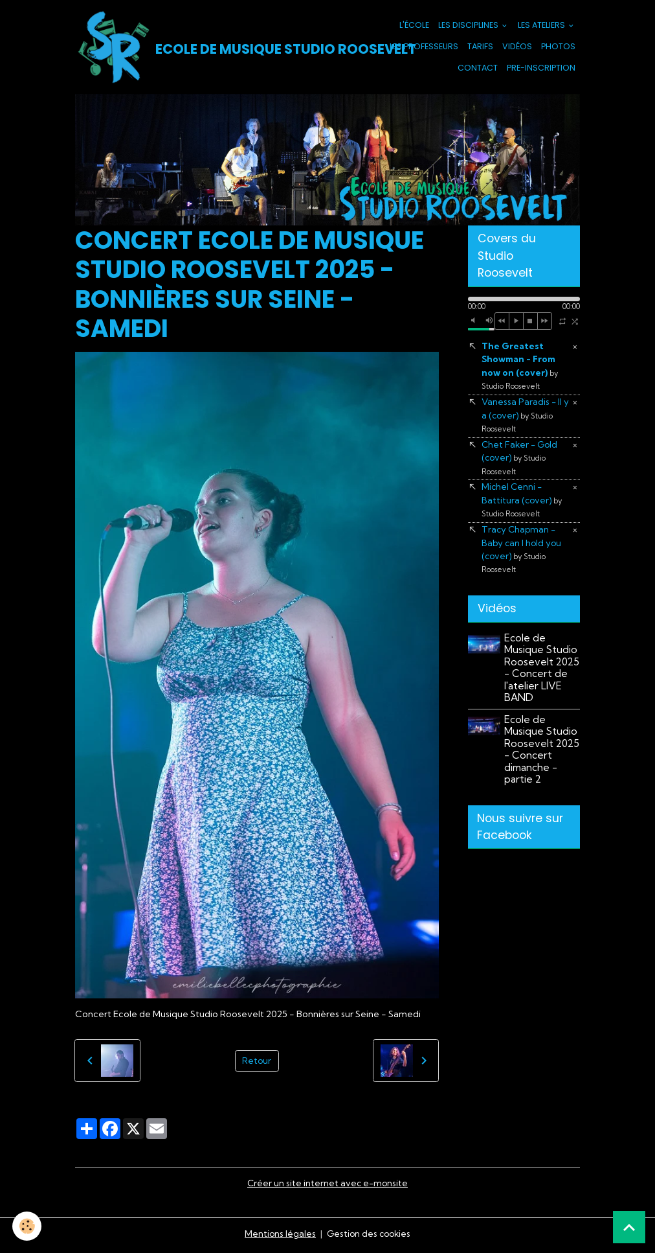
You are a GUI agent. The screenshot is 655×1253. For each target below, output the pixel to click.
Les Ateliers (542, 26)
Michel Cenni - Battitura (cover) (523, 506)
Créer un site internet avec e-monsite (327, 1185)
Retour (257, 1062)
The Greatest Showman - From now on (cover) (520, 368)
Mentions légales (279, 1236)
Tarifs (480, 47)
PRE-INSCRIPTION (541, 68)
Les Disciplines (469, 26)
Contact (478, 68)
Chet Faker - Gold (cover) (521, 462)
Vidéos (517, 47)
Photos (558, 47)
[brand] (207, 48)
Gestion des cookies (369, 1236)
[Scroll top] (629, 1227)
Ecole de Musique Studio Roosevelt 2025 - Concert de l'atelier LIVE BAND (542, 677)
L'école (414, 26)
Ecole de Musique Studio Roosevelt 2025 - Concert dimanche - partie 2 (542, 758)
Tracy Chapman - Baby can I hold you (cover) (523, 556)
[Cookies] (27, 1226)
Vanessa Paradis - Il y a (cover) (526, 419)
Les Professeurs (424, 47)
